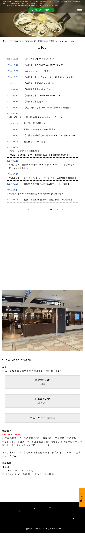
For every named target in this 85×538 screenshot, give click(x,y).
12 (45, 209)
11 (39, 209)
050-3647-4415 (11, 434)
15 (62, 209)
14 (57, 209)
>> (68, 209)
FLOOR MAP (42, 382)
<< (17, 209)
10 (34, 209)
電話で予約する (41, 10)
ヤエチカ (42, 417)
